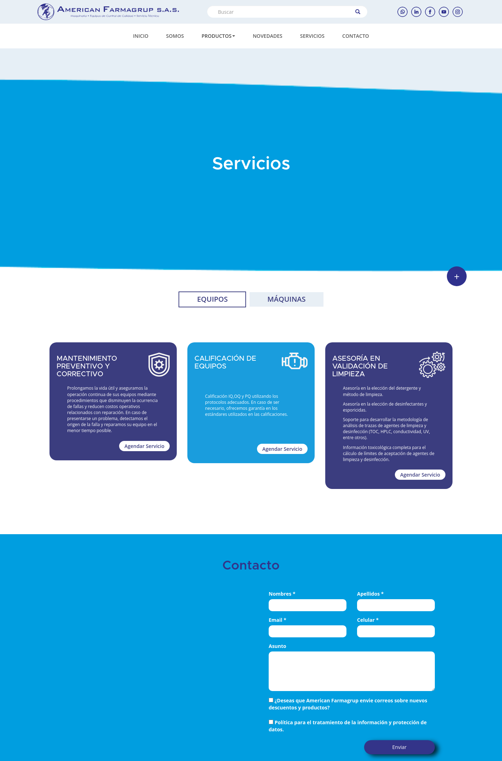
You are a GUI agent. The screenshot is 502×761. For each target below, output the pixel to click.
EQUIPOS (212, 299)
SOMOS (175, 36)
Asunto (277, 646)
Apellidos (370, 593)
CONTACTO (355, 36)
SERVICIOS (312, 36)
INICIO (140, 36)
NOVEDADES (267, 36)
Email (277, 620)
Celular (368, 620)
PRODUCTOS (218, 36)
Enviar (399, 747)
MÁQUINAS (286, 299)
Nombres (282, 593)
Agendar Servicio (144, 446)
